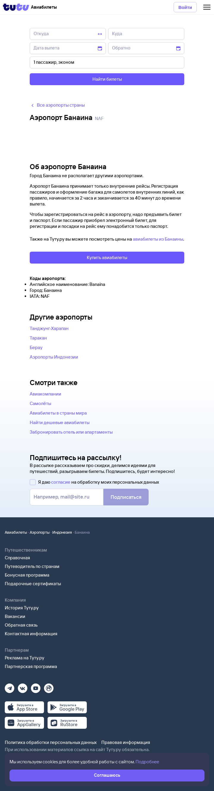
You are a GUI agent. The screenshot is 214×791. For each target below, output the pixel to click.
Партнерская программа (31, 666)
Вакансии (15, 616)
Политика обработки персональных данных (51, 742)
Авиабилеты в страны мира (58, 413)
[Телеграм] (9, 686)
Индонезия (62, 532)
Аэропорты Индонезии (54, 357)
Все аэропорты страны (57, 105)
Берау (36, 347)
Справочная (17, 557)
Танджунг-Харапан (49, 328)
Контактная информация (31, 633)
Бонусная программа (27, 575)
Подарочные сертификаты (33, 583)
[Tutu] (16, 7)
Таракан (38, 338)
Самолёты (40, 403)
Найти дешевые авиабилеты (59, 422)
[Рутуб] (49, 686)
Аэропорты (40, 532)
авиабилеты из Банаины (158, 239)
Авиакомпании (45, 394)
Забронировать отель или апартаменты (71, 432)
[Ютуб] (35, 686)
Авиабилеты (16, 532)
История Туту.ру (22, 608)
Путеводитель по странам (32, 566)
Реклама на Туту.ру (24, 658)
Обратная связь (21, 625)
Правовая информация (125, 742)
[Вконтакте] (22, 686)
